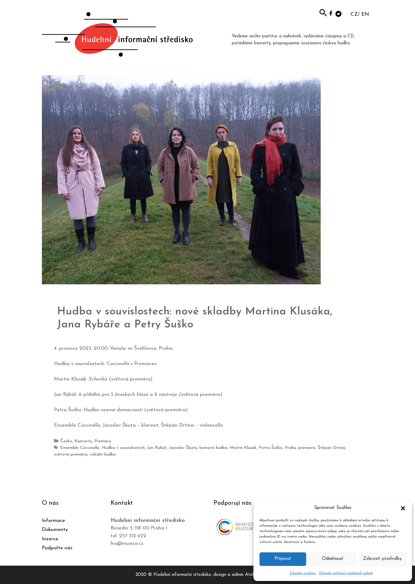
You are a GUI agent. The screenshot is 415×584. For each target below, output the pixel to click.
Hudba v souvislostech (123, 447)
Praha (289, 447)
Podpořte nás (57, 547)
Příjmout (283, 559)
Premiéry (102, 441)
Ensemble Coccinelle (79, 447)
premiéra (305, 447)
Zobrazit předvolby (382, 559)
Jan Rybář (156, 447)
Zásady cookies (303, 573)
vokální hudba (103, 454)
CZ (354, 14)
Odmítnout (332, 559)
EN (365, 14)
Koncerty (83, 441)
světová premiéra (70, 454)
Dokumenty (55, 529)
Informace (53, 520)
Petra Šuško (269, 447)
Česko (66, 441)
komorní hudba (213, 447)
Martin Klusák (242, 447)
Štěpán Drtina (330, 447)
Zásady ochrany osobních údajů (346, 573)
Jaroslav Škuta (182, 447)
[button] (403, 508)
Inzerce (50, 538)
